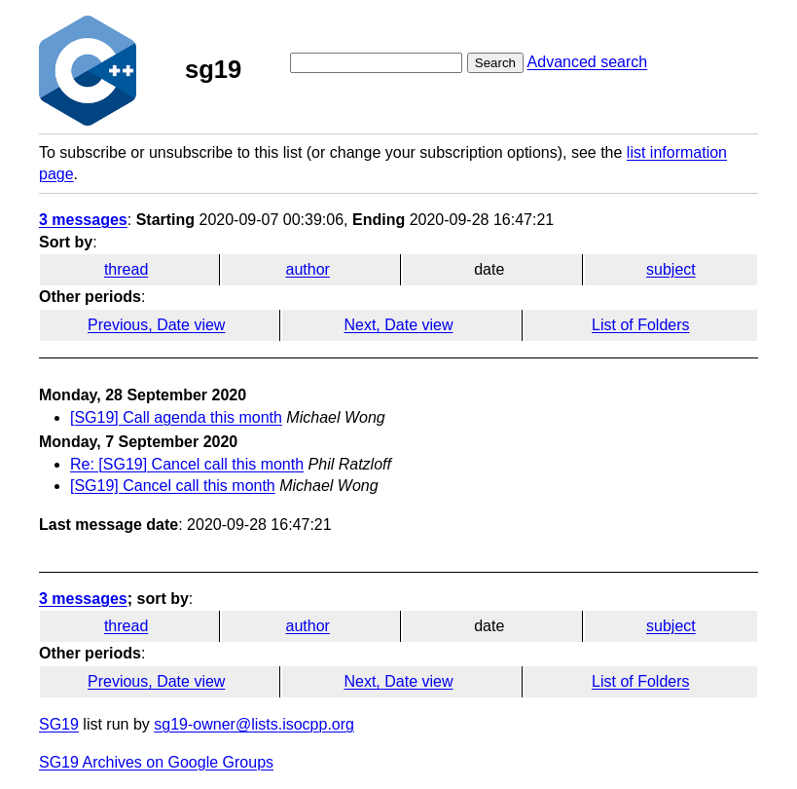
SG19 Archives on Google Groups (156, 762)
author (308, 269)
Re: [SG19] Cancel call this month (187, 464)
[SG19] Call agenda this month (176, 417)
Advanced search (587, 62)
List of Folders (640, 325)
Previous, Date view (156, 325)
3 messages (83, 219)
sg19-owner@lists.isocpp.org (254, 724)
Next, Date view (398, 325)
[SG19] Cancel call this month (172, 485)
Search (495, 63)
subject (671, 269)
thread (126, 269)
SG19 (59, 724)
